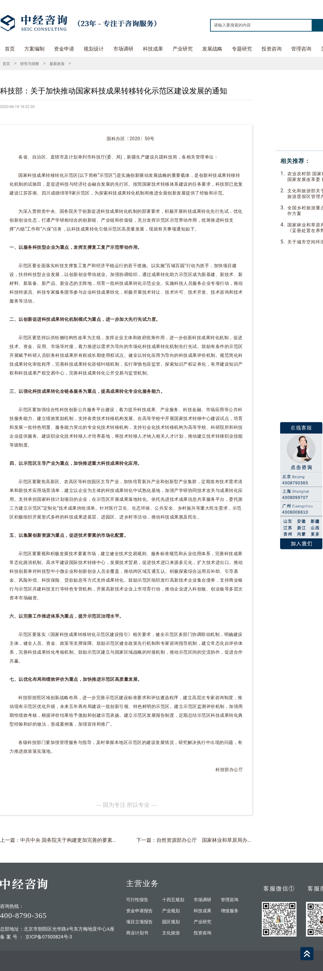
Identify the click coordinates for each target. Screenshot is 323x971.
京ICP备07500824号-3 (48, 937)
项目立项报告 (139, 922)
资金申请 (64, 49)
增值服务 (229, 910)
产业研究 (183, 49)
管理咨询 (301, 49)
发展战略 (212, 49)
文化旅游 (171, 933)
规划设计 (94, 49)
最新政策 (57, 64)
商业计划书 (137, 933)
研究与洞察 (29, 64)
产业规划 (171, 910)
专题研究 (242, 49)
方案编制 (34, 49)
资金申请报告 (139, 910)
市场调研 (123, 49)
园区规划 (171, 922)
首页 (10, 49)
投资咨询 (271, 49)
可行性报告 (137, 899)
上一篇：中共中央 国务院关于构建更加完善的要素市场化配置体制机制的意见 (86, 840)
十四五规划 (173, 899)
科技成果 (153, 49)
